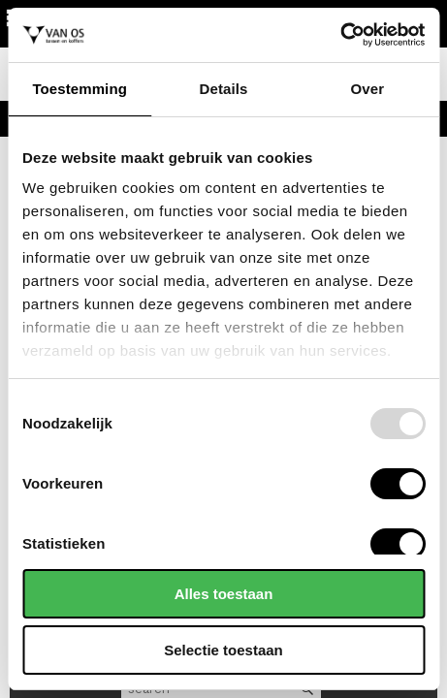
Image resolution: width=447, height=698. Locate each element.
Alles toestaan (224, 594)
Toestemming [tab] (79, 88)
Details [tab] (224, 88)
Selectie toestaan (223, 650)
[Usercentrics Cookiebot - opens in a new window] (340, 35)
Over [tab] (368, 88)
